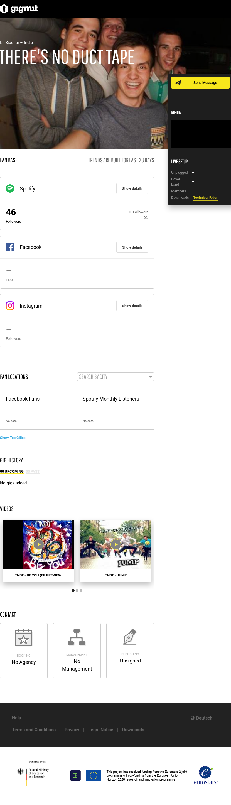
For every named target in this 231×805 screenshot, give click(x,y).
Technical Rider (205, 197)
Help (16, 717)
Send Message (205, 82)
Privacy (72, 729)
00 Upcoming (12, 471)
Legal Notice (100, 729)
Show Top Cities (13, 438)
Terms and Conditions (34, 729)
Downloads (133, 729)
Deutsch (204, 718)
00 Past (33, 471)
